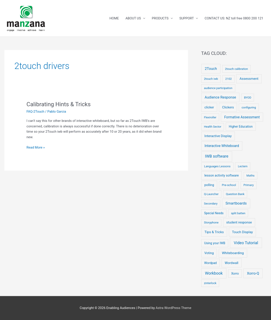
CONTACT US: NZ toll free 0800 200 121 (234, 18)
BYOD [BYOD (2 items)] (247, 97)
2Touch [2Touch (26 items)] (211, 68)
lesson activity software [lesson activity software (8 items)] (221, 175)
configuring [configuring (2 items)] (249, 107)
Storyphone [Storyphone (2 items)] (211, 222)
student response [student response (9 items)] (239, 222)
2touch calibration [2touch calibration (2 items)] (236, 69)
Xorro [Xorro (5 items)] (235, 273)
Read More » (35, 147)
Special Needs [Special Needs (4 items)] (214, 213)
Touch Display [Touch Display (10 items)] (242, 232)
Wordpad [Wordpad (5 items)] (210, 263)
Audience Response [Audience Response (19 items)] (220, 97)
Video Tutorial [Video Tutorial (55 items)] (246, 242)
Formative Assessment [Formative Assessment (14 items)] (242, 117)
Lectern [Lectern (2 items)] (242, 166)
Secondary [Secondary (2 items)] (210, 203)
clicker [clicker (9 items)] (209, 107)
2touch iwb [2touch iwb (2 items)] (211, 78)
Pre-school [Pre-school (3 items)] (229, 185)
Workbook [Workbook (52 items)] (214, 273)
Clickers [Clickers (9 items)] (228, 107)
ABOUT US (133, 18)
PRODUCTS (160, 18)
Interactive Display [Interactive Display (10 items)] (217, 136)
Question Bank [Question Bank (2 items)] (235, 194)
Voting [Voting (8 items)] (209, 253)
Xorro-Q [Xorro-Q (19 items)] (253, 273)
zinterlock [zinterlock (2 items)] (210, 283)
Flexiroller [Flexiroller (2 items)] (210, 117)
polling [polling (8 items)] (209, 185)
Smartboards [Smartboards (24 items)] (236, 203)
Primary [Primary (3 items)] (248, 185)
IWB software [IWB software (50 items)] (216, 156)
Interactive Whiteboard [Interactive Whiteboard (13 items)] (222, 146)
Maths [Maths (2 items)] (251, 175)
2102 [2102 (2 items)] (228, 78)
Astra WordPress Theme (173, 308)
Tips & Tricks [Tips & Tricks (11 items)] (214, 232)
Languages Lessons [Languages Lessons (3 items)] (217, 166)
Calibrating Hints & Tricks (58, 104)
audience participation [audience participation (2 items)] (218, 88)
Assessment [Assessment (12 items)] (248, 79)
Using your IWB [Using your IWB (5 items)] (214, 243)
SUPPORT (186, 18)
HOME (114, 18)
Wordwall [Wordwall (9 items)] (231, 263)
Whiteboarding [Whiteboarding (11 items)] (233, 253)
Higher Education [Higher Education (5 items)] (241, 126)
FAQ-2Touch (35, 111)
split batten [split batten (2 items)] (238, 213)
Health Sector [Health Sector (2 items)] (212, 126)
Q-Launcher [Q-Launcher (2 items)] (211, 194)
